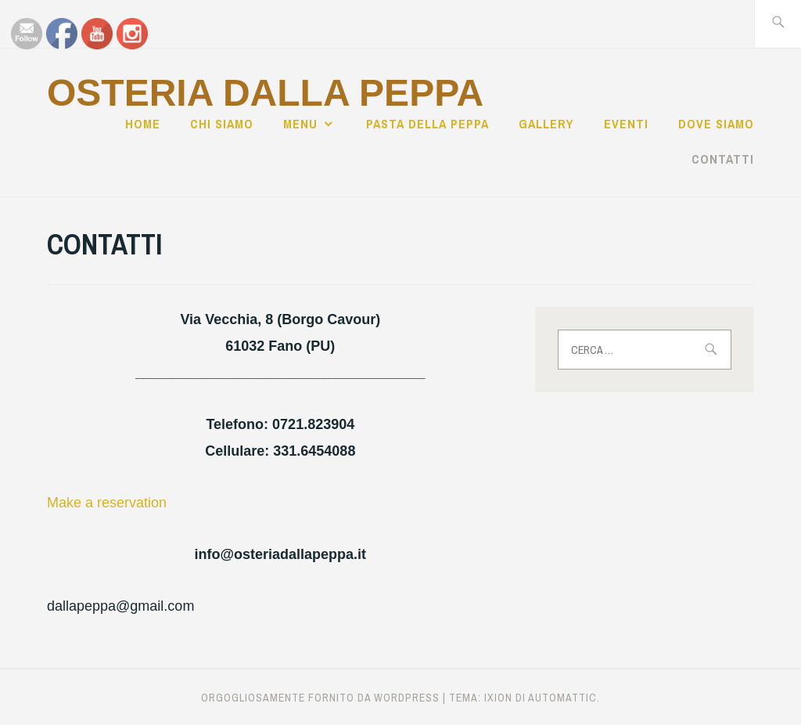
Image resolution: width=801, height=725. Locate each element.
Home (142, 123)
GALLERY (546, 123)
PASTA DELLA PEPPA (427, 123)
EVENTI (626, 123)
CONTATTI (722, 159)
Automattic (562, 698)
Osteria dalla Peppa (265, 93)
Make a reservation (107, 502)
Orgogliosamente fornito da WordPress (320, 698)
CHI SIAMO (221, 123)
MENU (300, 123)
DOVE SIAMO (716, 123)
